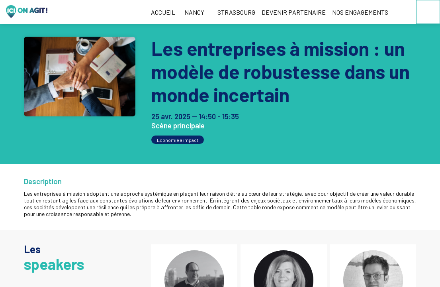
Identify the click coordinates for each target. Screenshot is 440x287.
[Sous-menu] (207, 13)
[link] (163, 12)
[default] (235, 12)
